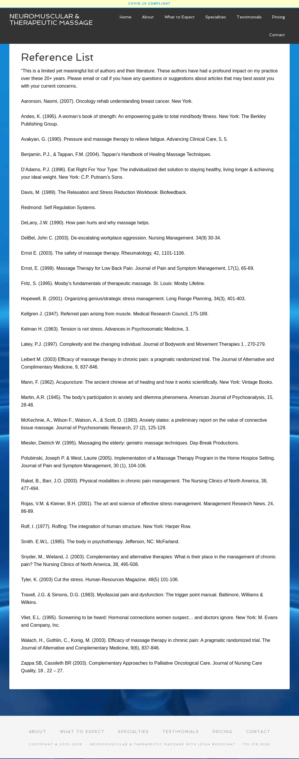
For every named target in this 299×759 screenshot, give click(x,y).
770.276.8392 (256, 744)
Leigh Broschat (216, 744)
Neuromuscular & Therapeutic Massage (51, 19)
